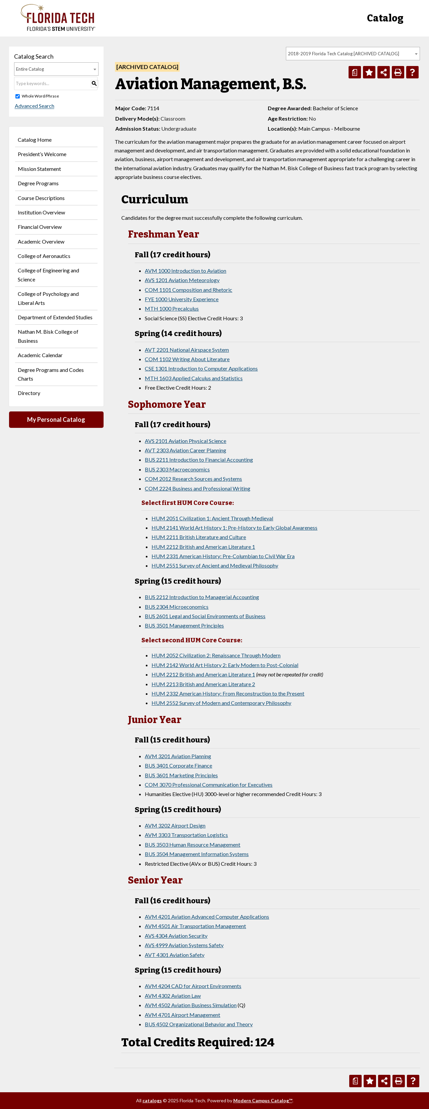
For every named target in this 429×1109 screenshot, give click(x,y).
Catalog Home (35, 139)
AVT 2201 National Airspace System (187, 349)
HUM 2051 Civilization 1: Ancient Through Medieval (212, 518)
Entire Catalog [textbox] (30, 69)
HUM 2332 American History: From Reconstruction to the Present (227, 693)
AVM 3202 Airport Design (175, 825)
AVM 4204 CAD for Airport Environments (193, 986)
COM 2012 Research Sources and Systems (193, 478)
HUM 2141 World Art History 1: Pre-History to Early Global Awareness (234, 527)
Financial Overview (40, 226)
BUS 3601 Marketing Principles (181, 775)
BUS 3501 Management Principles (184, 625)
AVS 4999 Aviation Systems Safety (184, 945)
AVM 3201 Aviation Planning (178, 756)
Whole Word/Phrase (40, 96)
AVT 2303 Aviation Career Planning (185, 450)
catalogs (152, 1100)
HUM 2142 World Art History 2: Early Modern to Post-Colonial (224, 665)
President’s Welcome (42, 154)
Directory (29, 393)
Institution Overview (41, 212)
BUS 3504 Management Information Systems (197, 854)
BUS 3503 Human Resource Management (192, 844)
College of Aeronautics (44, 256)
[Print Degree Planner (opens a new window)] (355, 72)
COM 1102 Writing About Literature (187, 359)
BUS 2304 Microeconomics (176, 606)
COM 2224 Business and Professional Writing (197, 488)
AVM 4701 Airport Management (182, 1015)
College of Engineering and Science (48, 274)
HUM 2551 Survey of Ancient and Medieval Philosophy (214, 565)
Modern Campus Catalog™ (262, 1100)
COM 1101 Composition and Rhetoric (188, 289)
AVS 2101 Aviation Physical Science (185, 441)
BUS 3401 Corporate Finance (178, 765)
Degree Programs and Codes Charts (51, 374)
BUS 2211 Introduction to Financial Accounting (199, 459)
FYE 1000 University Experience (182, 299)
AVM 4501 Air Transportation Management (195, 926)
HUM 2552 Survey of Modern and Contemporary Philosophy (221, 703)
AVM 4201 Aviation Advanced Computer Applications (207, 916)
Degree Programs (38, 183)
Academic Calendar (40, 355)
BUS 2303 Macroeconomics (177, 469)
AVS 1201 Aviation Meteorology (182, 280)
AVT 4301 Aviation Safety (174, 955)
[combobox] (353, 53)
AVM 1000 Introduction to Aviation (185, 270)
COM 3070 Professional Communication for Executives (208, 784)
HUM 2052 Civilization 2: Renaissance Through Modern (216, 655)
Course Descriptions (41, 198)
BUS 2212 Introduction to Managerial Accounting (202, 597)
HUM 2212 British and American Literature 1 (203, 546)
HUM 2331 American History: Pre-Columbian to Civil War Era (223, 556)
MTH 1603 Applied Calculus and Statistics (194, 378)
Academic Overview (41, 241)
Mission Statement (39, 169)
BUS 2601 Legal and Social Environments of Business (205, 616)
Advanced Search (34, 106)
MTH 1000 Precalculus (172, 308)
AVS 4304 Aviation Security (176, 935)
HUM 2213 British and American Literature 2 (203, 684)
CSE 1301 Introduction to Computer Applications (201, 368)
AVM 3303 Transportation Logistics (186, 835)
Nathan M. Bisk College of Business (48, 335)
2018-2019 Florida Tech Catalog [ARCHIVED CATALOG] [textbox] (343, 53)
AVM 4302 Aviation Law (173, 995)
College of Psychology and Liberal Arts (48, 298)
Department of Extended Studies (55, 317)
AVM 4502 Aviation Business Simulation (191, 1005)
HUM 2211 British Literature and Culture (198, 537)
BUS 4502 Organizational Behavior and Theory (199, 1024)
